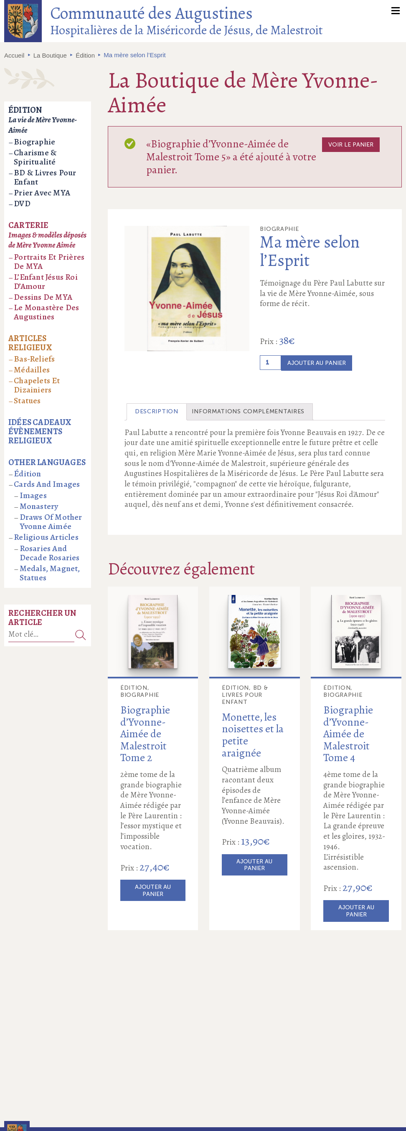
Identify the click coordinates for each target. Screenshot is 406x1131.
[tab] (157, 411)
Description (156, 411)
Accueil (14, 55)
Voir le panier (350, 145)
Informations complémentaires (248, 411)
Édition (85, 55)
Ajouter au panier (316, 363)
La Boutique (50, 55)
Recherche (80, 634)
